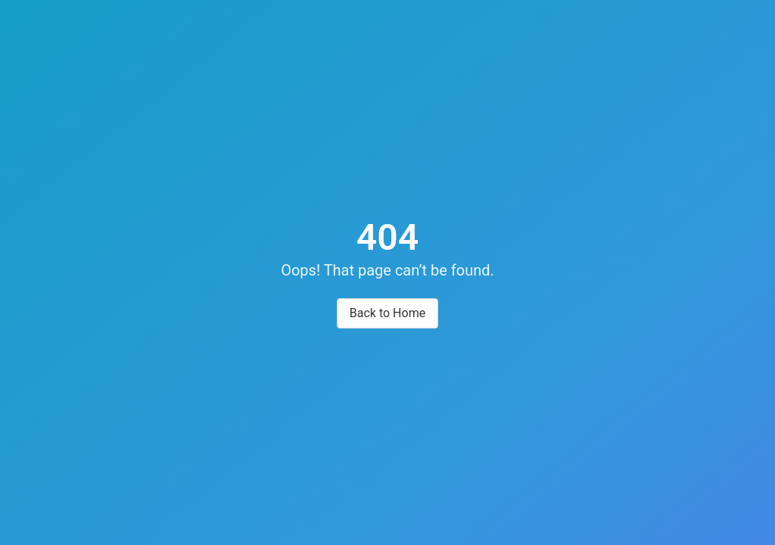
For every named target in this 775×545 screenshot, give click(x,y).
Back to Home (387, 313)
